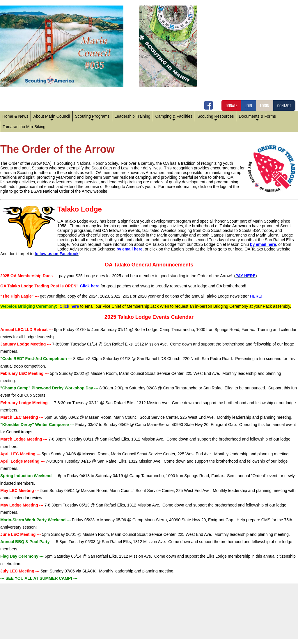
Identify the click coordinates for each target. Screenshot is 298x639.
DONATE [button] (231, 105)
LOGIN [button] (264, 105)
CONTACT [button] (284, 105)
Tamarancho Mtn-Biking (24, 126)
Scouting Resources (215, 117)
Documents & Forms (257, 117)
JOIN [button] (248, 105)
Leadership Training (132, 116)
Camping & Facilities (174, 117)
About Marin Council (51, 117)
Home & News (15, 116)
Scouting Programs (92, 117)
